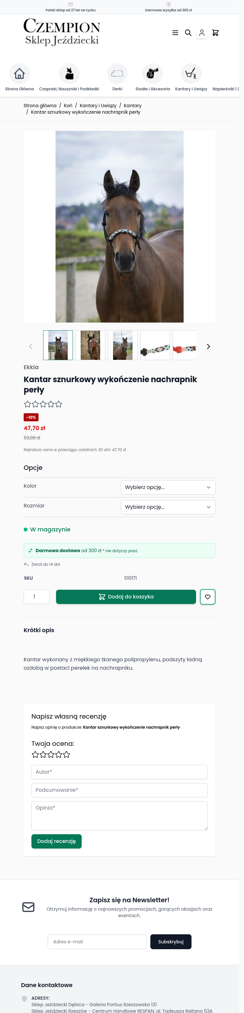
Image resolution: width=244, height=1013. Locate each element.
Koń (68, 105)
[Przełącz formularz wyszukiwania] (188, 33)
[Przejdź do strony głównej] (62, 32)
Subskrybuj (170, 942)
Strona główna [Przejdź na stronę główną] (40, 105)
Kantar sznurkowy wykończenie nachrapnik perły (85, 112)
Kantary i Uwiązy (98, 105)
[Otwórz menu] (175, 33)
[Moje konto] (202, 33)
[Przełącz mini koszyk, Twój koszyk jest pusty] (215, 33)
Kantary (132, 105)
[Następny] (208, 346)
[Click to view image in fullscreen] (119, 227)
